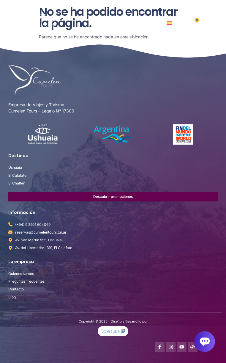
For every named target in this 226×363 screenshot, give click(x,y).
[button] (209, 23)
